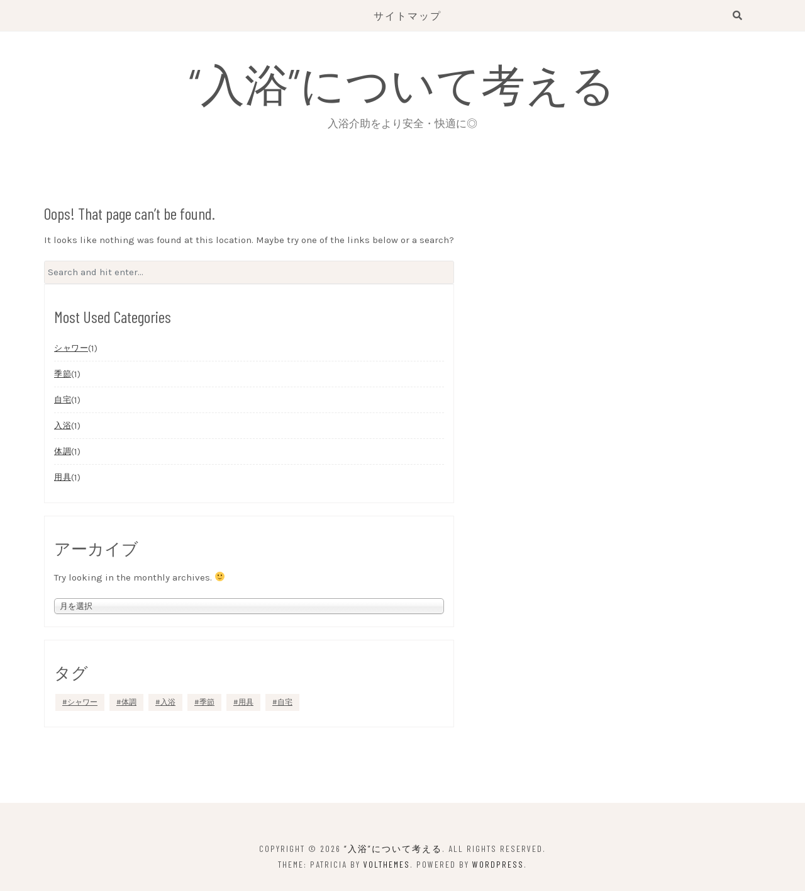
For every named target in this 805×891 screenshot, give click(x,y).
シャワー (71, 348)
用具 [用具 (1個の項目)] (245, 702)
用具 (62, 477)
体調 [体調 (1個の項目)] (128, 702)
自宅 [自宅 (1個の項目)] (284, 702)
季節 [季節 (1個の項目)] (206, 702)
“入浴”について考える (402, 83)
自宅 (62, 399)
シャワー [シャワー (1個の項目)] (82, 702)
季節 (62, 373)
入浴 (62, 425)
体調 (62, 451)
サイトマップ (407, 15)
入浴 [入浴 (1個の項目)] (167, 702)
